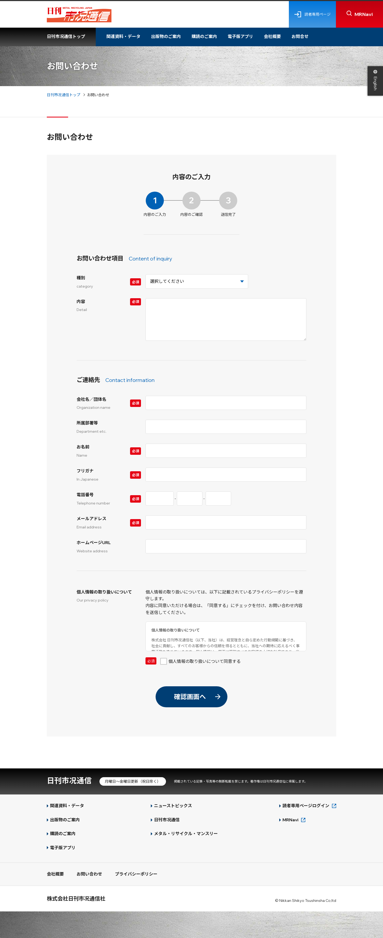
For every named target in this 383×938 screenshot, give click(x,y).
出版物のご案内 (166, 36)
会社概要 (272, 36)
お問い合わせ (89, 874)
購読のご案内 (204, 36)
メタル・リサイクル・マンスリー (186, 833)
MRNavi (290, 819)
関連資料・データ (123, 36)
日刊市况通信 (69, 780)
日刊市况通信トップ (66, 36)
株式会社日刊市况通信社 (76, 898)
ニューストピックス (173, 805)
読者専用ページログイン (305, 805)
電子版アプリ (240, 36)
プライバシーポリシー (136, 874)
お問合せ (300, 36)
